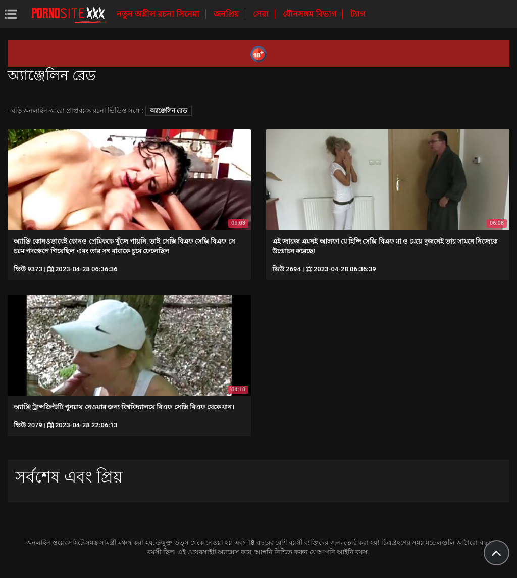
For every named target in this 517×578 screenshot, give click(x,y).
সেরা (262, 14)
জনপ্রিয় (227, 14)
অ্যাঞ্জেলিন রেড (168, 110)
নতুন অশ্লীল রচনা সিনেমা (159, 14)
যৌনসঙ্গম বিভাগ (310, 14)
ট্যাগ (357, 14)
